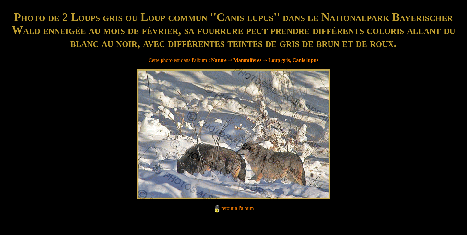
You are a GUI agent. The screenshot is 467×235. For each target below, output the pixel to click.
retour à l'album (237, 208)
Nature (219, 60)
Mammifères (248, 60)
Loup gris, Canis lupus (293, 60)
